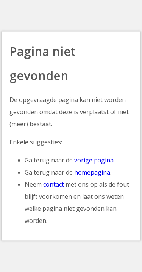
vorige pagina (94, 160)
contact (53, 184)
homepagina (92, 172)
